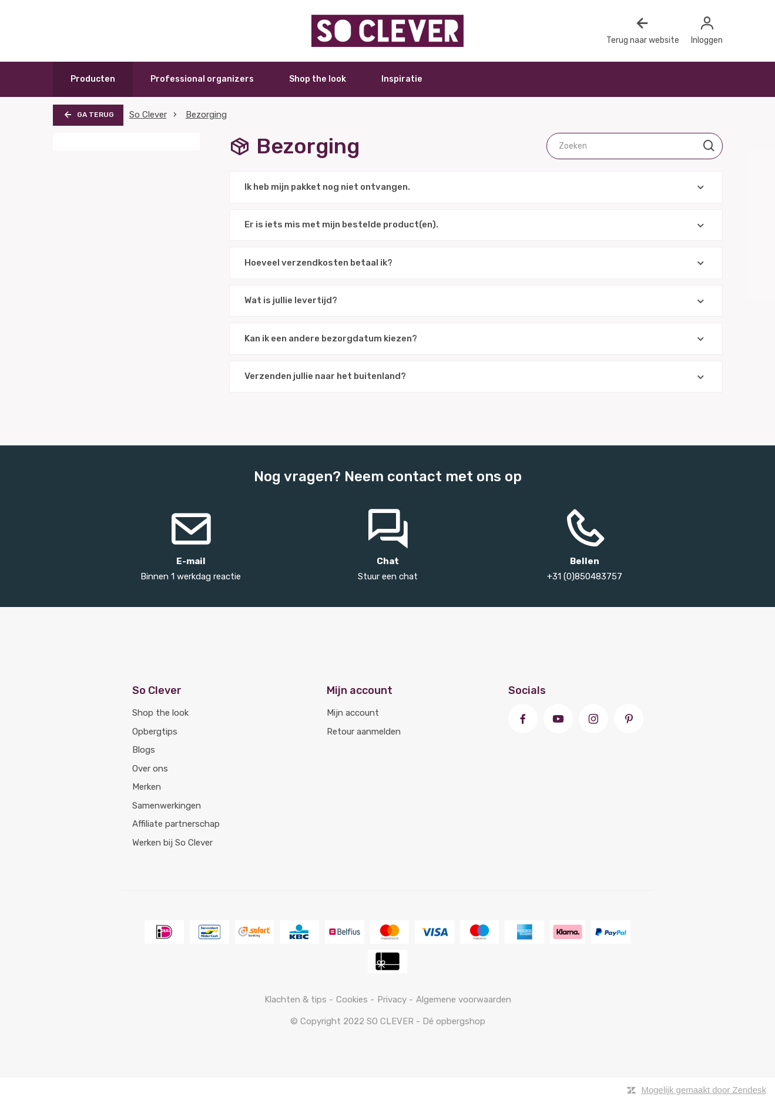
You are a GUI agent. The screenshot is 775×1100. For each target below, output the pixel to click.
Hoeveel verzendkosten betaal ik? (475, 263)
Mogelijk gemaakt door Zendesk (703, 1090)
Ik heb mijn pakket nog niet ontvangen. (475, 187)
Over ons (150, 768)
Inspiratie (401, 79)
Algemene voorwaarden (463, 999)
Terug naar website (642, 30)
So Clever (148, 114)
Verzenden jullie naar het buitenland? (475, 377)
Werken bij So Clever (172, 842)
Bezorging (206, 114)
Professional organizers (202, 79)
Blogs (143, 749)
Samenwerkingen (166, 805)
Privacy (393, 999)
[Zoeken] (634, 146)
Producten (93, 79)
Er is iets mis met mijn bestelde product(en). (475, 225)
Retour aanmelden (364, 731)
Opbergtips (154, 731)
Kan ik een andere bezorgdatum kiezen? (475, 339)
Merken (146, 787)
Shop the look (317, 79)
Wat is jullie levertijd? (475, 301)
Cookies (353, 999)
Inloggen (707, 30)
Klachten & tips (296, 999)
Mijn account (353, 712)
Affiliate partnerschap (176, 824)
